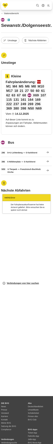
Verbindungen (7, 439)
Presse (4, 410)
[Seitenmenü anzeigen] (48, 5)
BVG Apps (32, 429)
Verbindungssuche (9, 443)
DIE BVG (5, 403)
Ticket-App (32, 433)
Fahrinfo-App (33, 436)
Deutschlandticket (35, 406)
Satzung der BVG (8, 426)
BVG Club (32, 420)
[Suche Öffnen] (37, 5)
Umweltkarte (33, 410)
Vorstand (5, 413)
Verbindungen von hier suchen (20, 283)
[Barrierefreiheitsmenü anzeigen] (43, 5)
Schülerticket (33, 413)
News (3, 406)
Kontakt (4, 420)
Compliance (6, 429)
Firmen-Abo (33, 416)
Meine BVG (6, 423)
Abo (30, 403)
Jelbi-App (32, 439)
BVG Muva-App (34, 443)
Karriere (4, 416)
